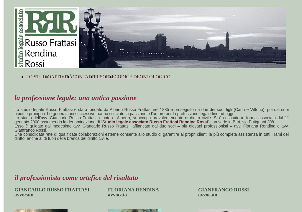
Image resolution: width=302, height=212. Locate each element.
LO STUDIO (38, 76)
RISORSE (105, 76)
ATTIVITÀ (62, 76)
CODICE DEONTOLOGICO (142, 76)
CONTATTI (84, 76)
